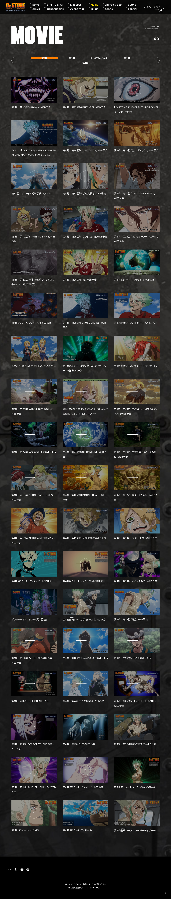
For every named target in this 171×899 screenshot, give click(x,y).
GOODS (109, 9)
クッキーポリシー (96, 887)
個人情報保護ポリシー (77, 887)
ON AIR (36, 9)
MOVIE (94, 5)
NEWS (35, 5)
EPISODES (76, 5)
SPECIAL (133, 9)
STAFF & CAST (55, 5)
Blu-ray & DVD (113, 5)
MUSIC (94, 9)
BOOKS (132, 5)
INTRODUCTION (55, 9)
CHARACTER (77, 9)
